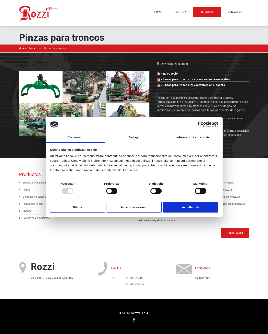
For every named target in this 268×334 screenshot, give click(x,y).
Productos (207, 11)
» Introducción (168, 73)
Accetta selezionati (134, 207)
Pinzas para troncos (33, 204)
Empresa (180, 11)
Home (157, 11)
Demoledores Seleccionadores (39, 196)
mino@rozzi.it (233, 196)
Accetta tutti (190, 207)
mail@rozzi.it (235, 232)
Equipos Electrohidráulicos (37, 182)
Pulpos (26, 189)
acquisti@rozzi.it (236, 204)
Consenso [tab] (75, 137)
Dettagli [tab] (134, 137)
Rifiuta (77, 207)
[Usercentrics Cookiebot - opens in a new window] (201, 124)
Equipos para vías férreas (36, 218)
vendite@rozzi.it (223, 189)
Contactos (235, 11)
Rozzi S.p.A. (140, 313)
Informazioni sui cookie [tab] (193, 137)
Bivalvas (27, 211)
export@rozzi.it (226, 182)
